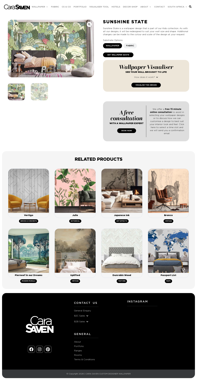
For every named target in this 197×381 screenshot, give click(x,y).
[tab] (112, 46)
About (77, 343)
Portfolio (79, 347)
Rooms (78, 356)
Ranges (78, 351)
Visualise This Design (146, 85)
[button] (40, 7)
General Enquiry (82, 311)
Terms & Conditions (84, 360)
